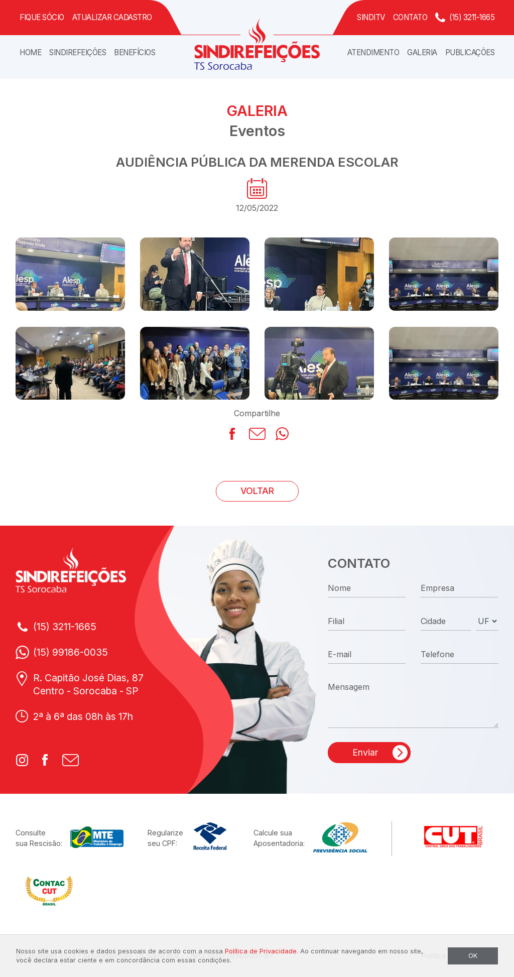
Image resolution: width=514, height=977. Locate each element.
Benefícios (134, 52)
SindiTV (371, 17)
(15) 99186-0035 (70, 652)
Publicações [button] (470, 52)
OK (472, 955)
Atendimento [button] (373, 52)
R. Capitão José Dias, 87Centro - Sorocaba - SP (88, 684)
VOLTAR (257, 490)
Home (30, 52)
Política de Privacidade (261, 951)
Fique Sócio (42, 17)
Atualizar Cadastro (112, 17)
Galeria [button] (422, 52)
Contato (410, 17)
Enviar (365, 752)
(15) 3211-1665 (471, 17)
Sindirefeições (77, 52)
